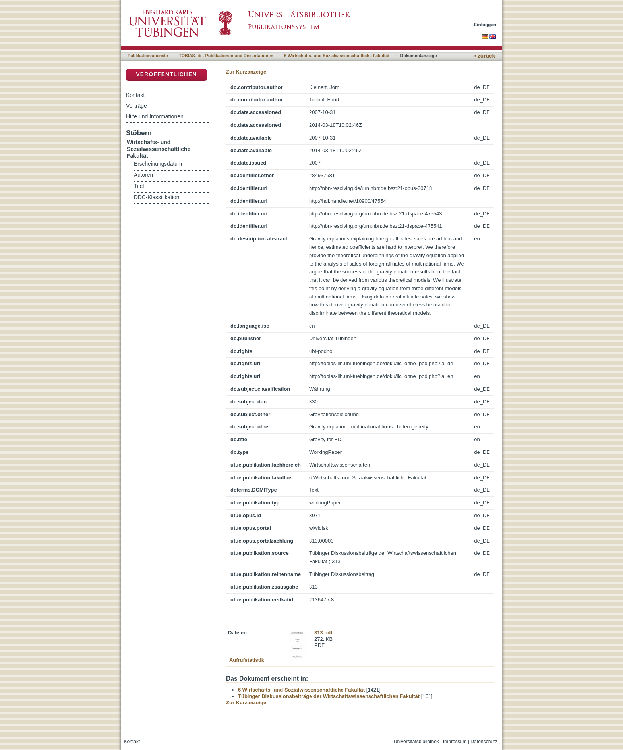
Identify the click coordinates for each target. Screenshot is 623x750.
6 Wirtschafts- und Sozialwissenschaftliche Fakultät (336, 55)
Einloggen (485, 24)
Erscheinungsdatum (158, 164)
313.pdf (323, 633)
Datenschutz (483, 741)
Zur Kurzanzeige (246, 72)
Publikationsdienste (148, 55)
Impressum (455, 741)
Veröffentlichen (166, 74)
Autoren (143, 175)
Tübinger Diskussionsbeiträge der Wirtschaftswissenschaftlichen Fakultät (329, 696)
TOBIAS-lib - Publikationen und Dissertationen (226, 55)
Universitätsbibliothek (416, 741)
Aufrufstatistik (246, 660)
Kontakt (135, 95)
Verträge (136, 106)
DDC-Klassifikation (156, 197)
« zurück (484, 56)
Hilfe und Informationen (155, 116)
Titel (139, 186)
